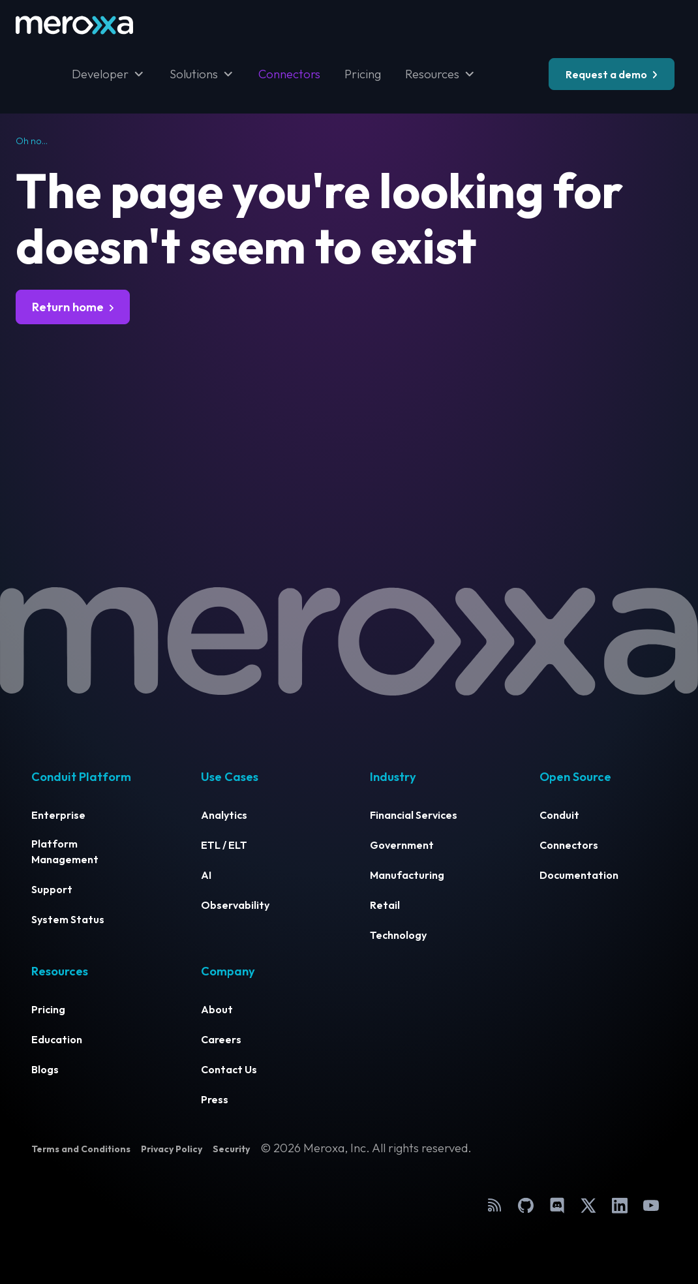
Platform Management (65, 851)
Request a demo (606, 74)
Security (231, 1149)
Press (214, 1099)
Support (51, 889)
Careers (221, 1039)
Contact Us (229, 1069)
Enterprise (58, 814)
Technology (398, 934)
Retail (385, 904)
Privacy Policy (171, 1149)
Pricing (362, 74)
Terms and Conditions (80, 1149)
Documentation (578, 874)
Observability (235, 904)
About (217, 1009)
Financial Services (413, 814)
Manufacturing (407, 874)
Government (402, 844)
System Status (67, 919)
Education (56, 1039)
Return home (68, 306)
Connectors (289, 74)
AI (206, 874)
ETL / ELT (224, 844)
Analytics (224, 814)
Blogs (45, 1069)
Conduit (559, 814)
